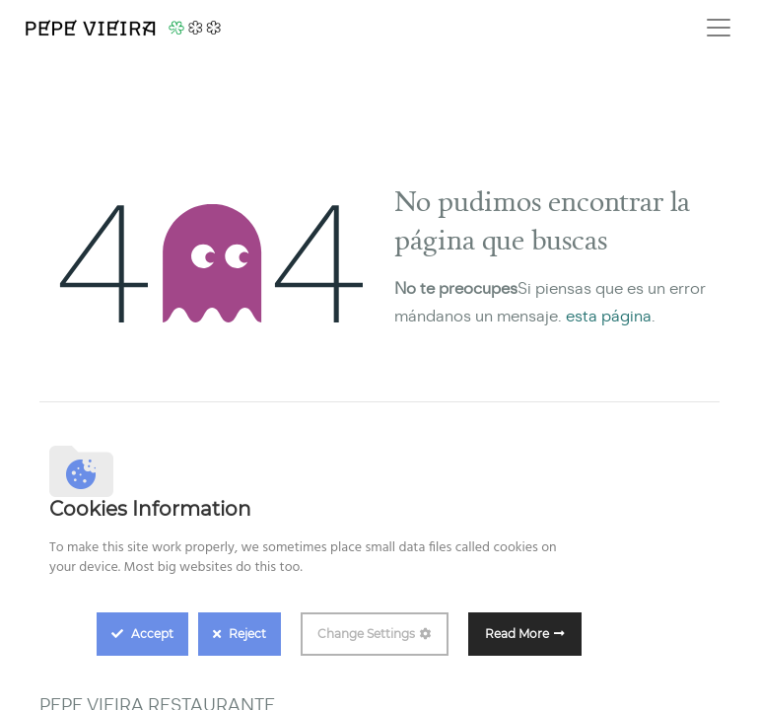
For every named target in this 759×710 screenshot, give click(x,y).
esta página (609, 316)
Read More (517, 633)
